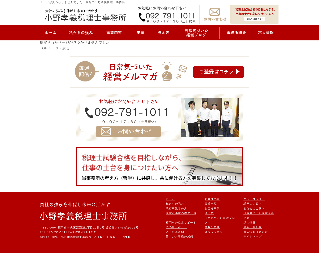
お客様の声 (212, 199)
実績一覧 (211, 203)
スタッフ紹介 (214, 232)
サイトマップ (252, 236)
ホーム (170, 199)
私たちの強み (175, 203)
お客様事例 (212, 208)
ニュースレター (254, 199)
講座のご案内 (252, 203)
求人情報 (249, 222)
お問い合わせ (252, 227)
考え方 (209, 213)
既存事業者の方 (176, 208)
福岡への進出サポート (181, 222)
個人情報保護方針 (255, 232)
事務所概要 (212, 227)
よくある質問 (175, 232)
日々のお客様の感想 (179, 236)
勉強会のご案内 (254, 208)
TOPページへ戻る (55, 48)
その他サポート (176, 227)
